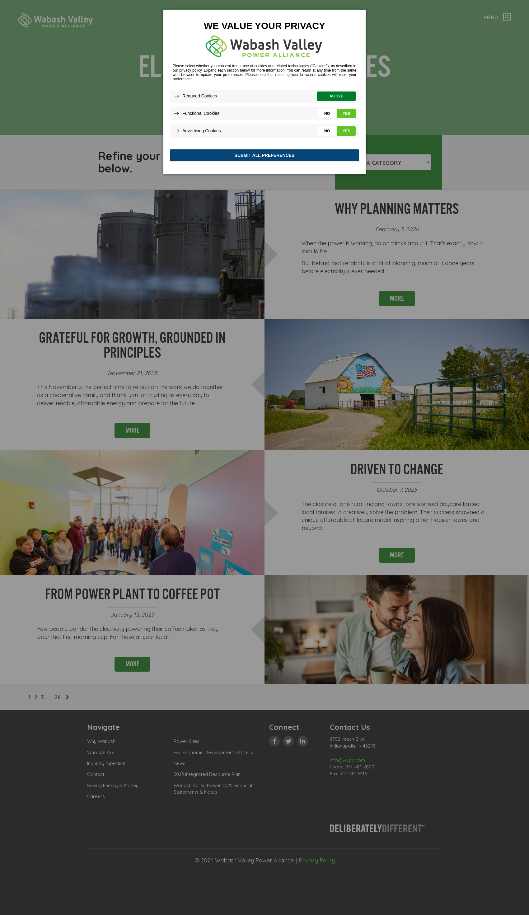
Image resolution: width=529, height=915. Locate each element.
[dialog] (264, 93)
